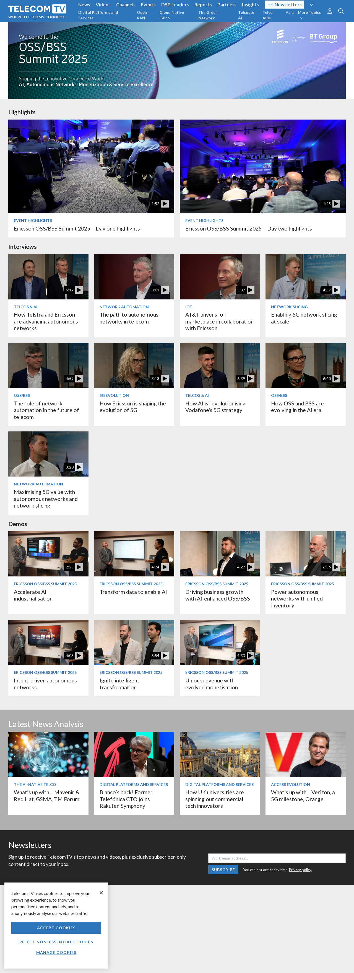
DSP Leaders (175, 4)
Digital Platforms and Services (98, 15)
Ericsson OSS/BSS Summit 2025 (45, 583)
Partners (226, 4)
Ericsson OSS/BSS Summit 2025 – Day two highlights (248, 228)
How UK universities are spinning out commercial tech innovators (214, 799)
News (84, 4)
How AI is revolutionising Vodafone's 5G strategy (215, 406)
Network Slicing (289, 306)
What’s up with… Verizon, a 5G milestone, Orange (303, 795)
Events (148, 4)
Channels (126, 4)
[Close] (101, 893)
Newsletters (285, 4)
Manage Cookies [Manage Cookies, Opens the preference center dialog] (56, 952)
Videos (103, 4)
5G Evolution (114, 395)
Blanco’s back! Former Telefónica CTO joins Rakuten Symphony (126, 799)
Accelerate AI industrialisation (33, 595)
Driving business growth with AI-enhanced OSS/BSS (217, 595)
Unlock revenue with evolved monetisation (211, 683)
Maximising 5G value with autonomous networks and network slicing (46, 499)
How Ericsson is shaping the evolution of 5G (133, 406)
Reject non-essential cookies (56, 942)
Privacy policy (300, 870)
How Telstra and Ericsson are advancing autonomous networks (46, 321)
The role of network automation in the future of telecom (46, 410)
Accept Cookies (56, 927)
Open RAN (142, 15)
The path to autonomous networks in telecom (129, 317)
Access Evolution (290, 784)
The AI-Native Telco (35, 784)
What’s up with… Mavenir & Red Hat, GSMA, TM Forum (46, 795)
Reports (203, 4)
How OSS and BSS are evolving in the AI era (297, 406)
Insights (250, 4)
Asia (290, 12)
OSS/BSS (22, 395)
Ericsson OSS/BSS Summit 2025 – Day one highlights (77, 228)
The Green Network (208, 15)
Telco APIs (267, 15)
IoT (188, 306)
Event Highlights (33, 220)
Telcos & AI (246, 15)
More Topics (309, 15)
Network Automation (124, 306)
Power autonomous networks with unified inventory (297, 599)
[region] (56, 926)
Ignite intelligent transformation (119, 683)
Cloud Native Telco (172, 15)
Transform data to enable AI (133, 592)
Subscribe (223, 869)
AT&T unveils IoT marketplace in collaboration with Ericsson (219, 321)
